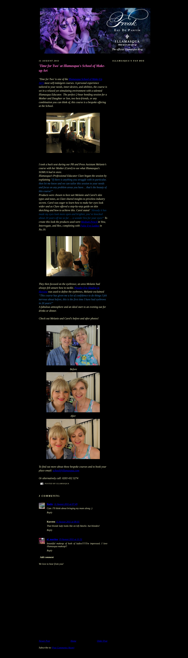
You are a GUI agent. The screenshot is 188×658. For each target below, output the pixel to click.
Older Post (102, 641)
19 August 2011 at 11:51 (70, 539)
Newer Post (44, 641)
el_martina (52, 539)
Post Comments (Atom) (63, 647)
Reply (49, 512)
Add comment (47, 557)
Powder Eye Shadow (85, 287)
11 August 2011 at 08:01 (67, 521)
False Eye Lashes (89, 225)
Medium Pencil (89, 221)
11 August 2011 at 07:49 (65, 504)
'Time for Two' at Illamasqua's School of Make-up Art (72, 68)
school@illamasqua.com (66, 470)
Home (73, 641)
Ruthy (50, 504)
